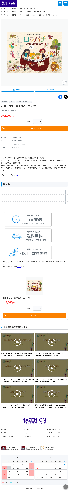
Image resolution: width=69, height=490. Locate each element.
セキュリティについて (53, 433)
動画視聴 (53, 90)
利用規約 (3, 433)
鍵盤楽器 (14, 9)
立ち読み (19, 90)
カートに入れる (35, 128)
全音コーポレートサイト (54, 436)
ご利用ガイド (28, 429)
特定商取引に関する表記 (54, 429)
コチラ (19, 175)
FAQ (25, 433)
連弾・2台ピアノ (30, 15)
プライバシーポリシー (7, 436)
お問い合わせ (28, 436)
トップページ (4, 9)
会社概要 (3, 429)
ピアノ (21, 12)
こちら (19, 267)
